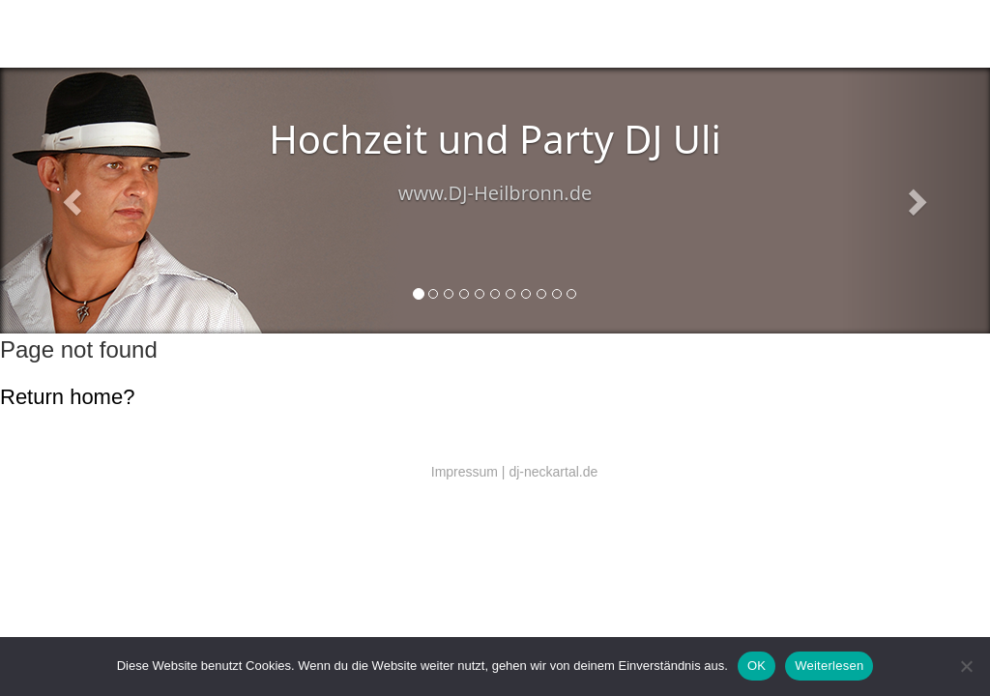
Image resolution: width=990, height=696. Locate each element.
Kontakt (390, 34)
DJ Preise (438, 34)
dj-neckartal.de (553, 471)
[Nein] (965, 666)
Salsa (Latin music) (279, 34)
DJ (222, 34)
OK (756, 665)
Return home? (67, 397)
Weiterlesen (829, 665)
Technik (348, 34)
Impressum (464, 471)
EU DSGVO (555, 34)
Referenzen (493, 34)
